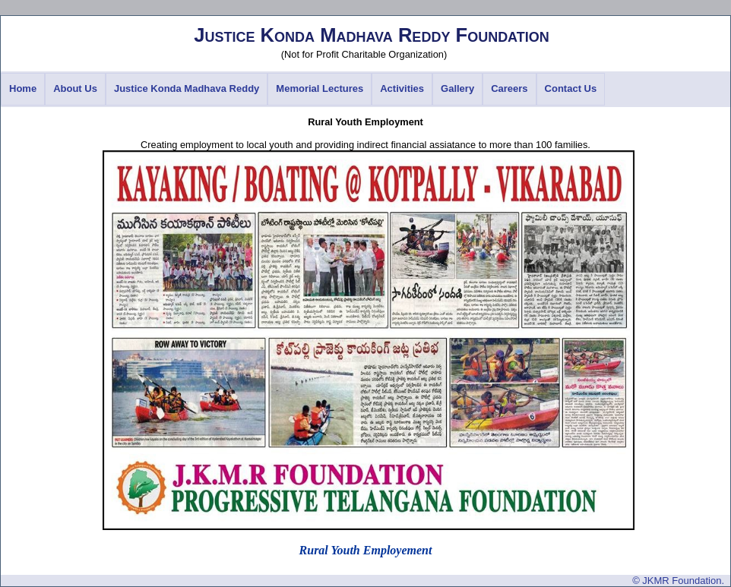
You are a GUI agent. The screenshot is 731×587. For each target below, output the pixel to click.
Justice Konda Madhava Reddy (186, 88)
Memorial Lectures (319, 88)
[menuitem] (23, 89)
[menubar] (303, 89)
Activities (402, 88)
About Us (75, 88)
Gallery (457, 88)
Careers (509, 88)
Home (22, 88)
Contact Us (571, 88)
